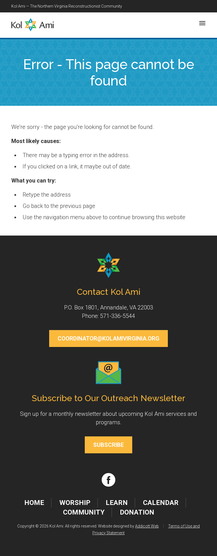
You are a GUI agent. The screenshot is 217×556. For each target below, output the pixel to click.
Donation (137, 512)
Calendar (161, 503)
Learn (117, 503)
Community (84, 512)
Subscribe (108, 444)
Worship (74, 503)
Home (34, 503)
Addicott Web (147, 526)
